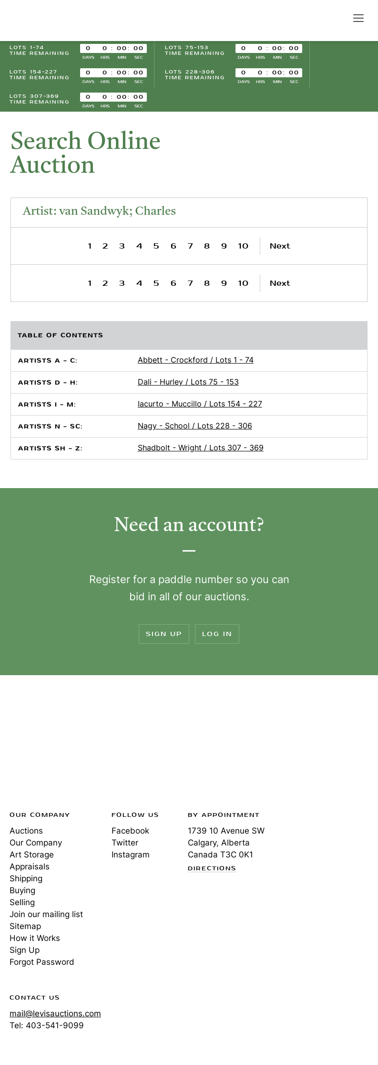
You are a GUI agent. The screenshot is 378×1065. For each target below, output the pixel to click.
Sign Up (164, 634)
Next (280, 246)
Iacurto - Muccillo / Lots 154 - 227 (200, 403)
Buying (22, 890)
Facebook (130, 830)
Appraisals (30, 866)
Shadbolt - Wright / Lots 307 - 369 (201, 447)
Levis (41, 745)
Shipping (26, 878)
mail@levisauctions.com (55, 1013)
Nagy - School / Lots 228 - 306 (195, 425)
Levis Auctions (43, 20)
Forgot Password (42, 962)
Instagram (131, 854)
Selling (22, 902)
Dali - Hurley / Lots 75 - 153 (188, 381)
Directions (212, 869)
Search (338, 17)
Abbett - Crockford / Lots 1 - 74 (196, 360)
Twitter (125, 842)
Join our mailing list (46, 914)
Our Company (36, 842)
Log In (217, 634)
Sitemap (25, 926)
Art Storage (32, 854)
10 (243, 246)
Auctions (26, 830)
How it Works (35, 938)
